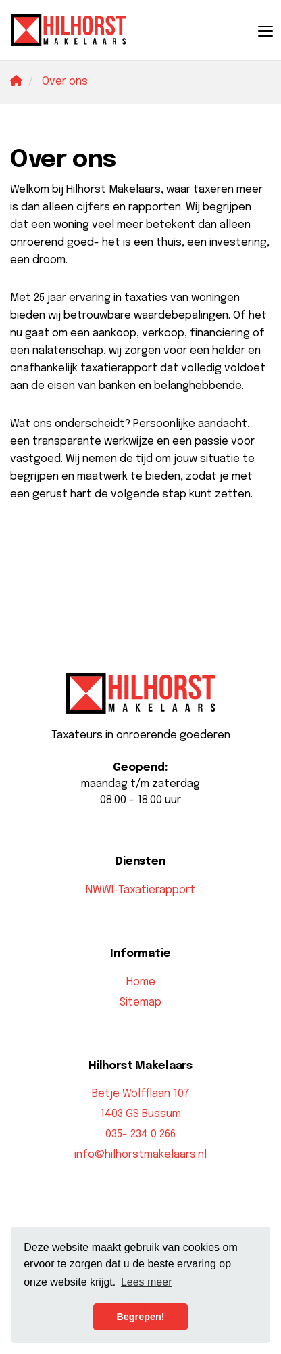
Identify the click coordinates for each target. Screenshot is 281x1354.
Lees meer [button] (146, 1282)
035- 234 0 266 (140, 1134)
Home (140, 982)
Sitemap (140, 1002)
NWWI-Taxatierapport (140, 890)
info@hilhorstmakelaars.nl (140, 1154)
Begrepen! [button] (140, 1316)
